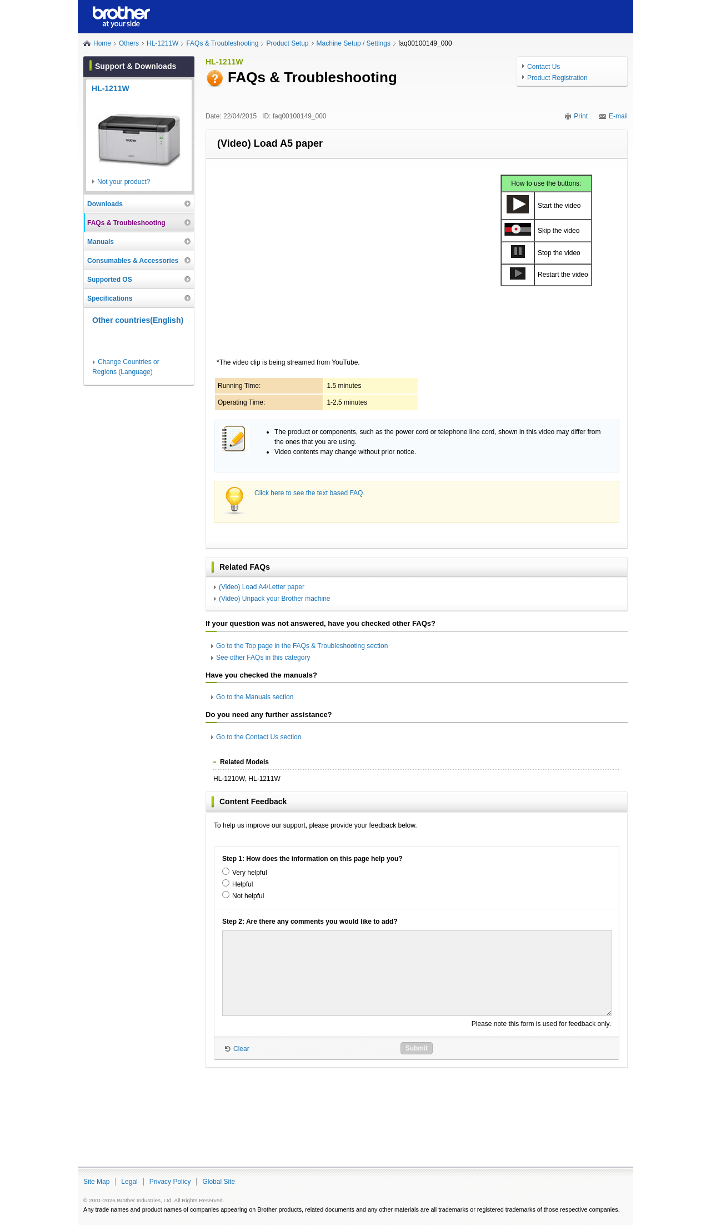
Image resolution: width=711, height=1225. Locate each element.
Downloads (105, 204)
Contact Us (543, 67)
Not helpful (248, 896)
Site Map (96, 1182)
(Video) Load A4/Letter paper (261, 587)
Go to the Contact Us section (258, 737)
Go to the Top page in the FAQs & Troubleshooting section (302, 646)
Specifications (109, 298)
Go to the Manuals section (254, 697)
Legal (129, 1182)
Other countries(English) (137, 320)
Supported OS (109, 279)
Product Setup (287, 43)
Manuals (100, 242)
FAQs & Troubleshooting (222, 43)
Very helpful (249, 873)
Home (102, 43)
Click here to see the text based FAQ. (309, 493)
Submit (416, 1048)
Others (129, 43)
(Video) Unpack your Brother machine (275, 598)
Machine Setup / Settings (353, 43)
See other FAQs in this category (263, 657)
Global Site (218, 1182)
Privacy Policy (170, 1182)
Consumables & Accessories (132, 261)
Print (581, 116)
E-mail (618, 116)
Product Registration (557, 78)
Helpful (242, 884)
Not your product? (123, 182)
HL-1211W (162, 43)
